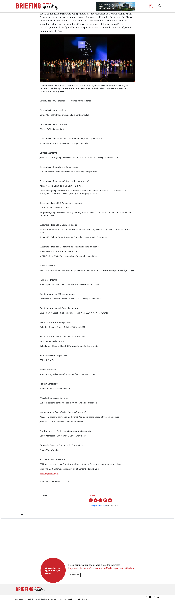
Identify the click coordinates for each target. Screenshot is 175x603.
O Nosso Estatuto (51, 599)
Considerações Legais (23, 599)
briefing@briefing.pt (49, 473)
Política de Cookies (67, 599)
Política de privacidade (84, 599)
